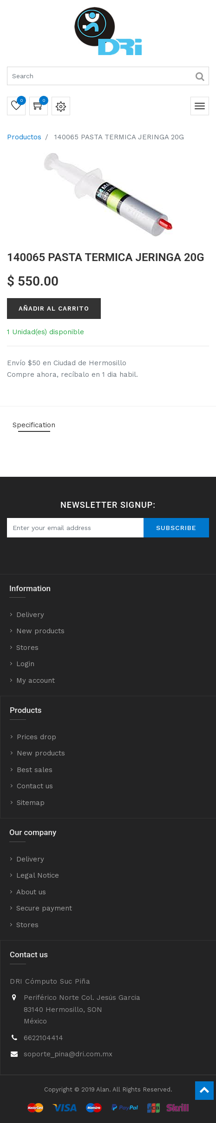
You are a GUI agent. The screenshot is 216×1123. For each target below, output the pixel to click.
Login (25, 664)
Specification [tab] (34, 425)
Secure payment (44, 908)
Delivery (30, 615)
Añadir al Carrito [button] (54, 308)
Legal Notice (37, 875)
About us (31, 892)
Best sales (34, 770)
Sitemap (31, 803)
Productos (24, 137)
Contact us (35, 786)
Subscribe (176, 527)
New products (40, 631)
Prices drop (36, 737)
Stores (27, 647)
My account (35, 680)
